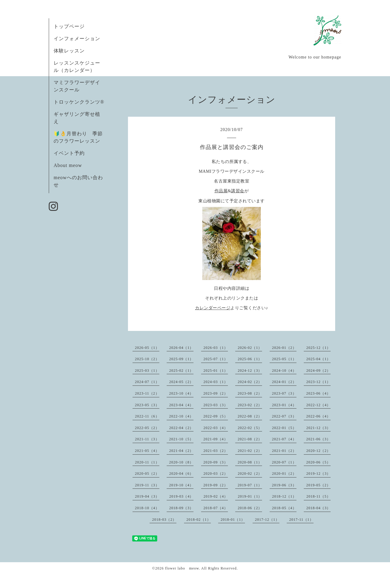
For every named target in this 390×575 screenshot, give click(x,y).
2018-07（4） (216, 508)
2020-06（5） (318, 462)
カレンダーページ (212, 308)
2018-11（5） (318, 496)
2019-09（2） (216, 485)
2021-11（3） (147, 439)
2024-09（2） (318, 370)
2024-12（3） (250, 370)
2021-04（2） (181, 451)
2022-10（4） (181, 416)
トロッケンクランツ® (79, 102)
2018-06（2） (250, 508)
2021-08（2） (250, 439)
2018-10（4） (147, 508)
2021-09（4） (216, 439)
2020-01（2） (284, 473)
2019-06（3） (284, 485)
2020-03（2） (216, 473)
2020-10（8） (181, 462)
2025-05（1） (284, 359)
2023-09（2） (216, 393)
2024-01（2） (284, 382)
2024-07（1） (147, 382)
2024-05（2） (181, 382)
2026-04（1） (181, 348)
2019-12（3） (318, 473)
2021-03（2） (216, 451)
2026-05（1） (147, 348)
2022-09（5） (216, 416)
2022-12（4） (318, 405)
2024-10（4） (284, 370)
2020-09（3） (216, 462)
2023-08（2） (250, 393)
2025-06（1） (250, 359)
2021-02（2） (250, 451)
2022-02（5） (250, 428)
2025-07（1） (216, 359)
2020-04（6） (181, 473)
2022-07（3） (284, 416)
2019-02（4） (216, 496)
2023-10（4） (181, 393)
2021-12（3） (318, 428)
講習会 (237, 191)
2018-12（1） (284, 496)
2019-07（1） (250, 485)
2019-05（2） (318, 485)
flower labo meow (182, 568)
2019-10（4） (181, 485)
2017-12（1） (267, 519)
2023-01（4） (284, 405)
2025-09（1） (181, 359)
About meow (68, 165)
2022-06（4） (318, 416)
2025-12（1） (318, 348)
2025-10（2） (147, 359)
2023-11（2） (147, 393)
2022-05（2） (147, 428)
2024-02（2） (250, 382)
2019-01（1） (250, 496)
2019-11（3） (147, 485)
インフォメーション (77, 38)
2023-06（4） (318, 393)
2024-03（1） (216, 382)
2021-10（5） (181, 439)
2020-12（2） (318, 451)
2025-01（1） (216, 370)
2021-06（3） (318, 439)
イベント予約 (69, 153)
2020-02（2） (250, 473)
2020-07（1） (284, 462)
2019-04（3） (147, 496)
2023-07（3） (284, 393)
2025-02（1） (181, 370)
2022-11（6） (147, 416)
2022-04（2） (181, 428)
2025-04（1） (318, 359)
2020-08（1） (250, 462)
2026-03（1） (216, 348)
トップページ (69, 26)
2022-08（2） (250, 416)
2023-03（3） (216, 405)
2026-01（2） (284, 348)
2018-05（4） (284, 508)
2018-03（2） (164, 519)
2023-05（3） (147, 405)
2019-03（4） (181, 496)
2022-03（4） (216, 428)
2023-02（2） (250, 405)
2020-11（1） (147, 462)
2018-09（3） (181, 508)
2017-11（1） (301, 519)
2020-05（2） (147, 473)
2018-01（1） (233, 519)
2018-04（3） (318, 508)
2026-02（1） (250, 348)
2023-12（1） (318, 382)
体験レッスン (69, 50)
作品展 (221, 191)
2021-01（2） (284, 451)
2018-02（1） (198, 519)
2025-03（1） (147, 370)
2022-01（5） (284, 428)
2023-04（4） (181, 405)
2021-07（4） (284, 439)
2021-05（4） (147, 451)
